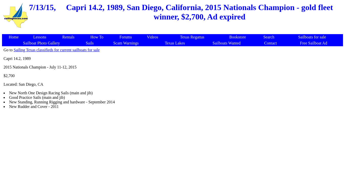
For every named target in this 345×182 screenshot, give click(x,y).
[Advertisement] (173, 31)
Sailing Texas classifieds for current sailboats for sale (57, 50)
